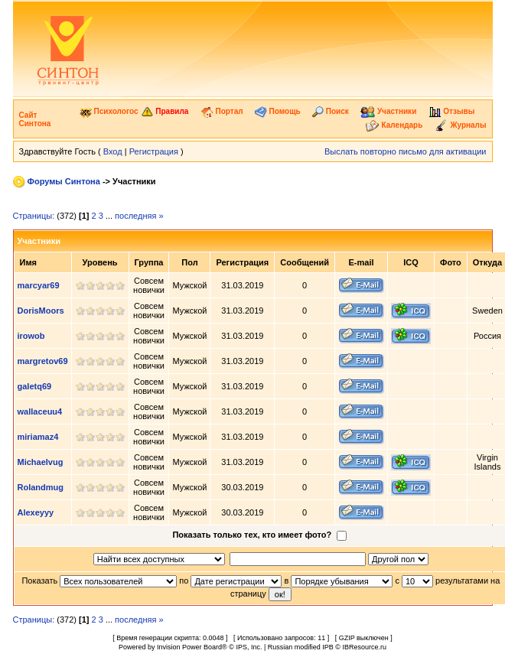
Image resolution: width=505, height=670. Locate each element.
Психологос (109, 111)
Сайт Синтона (35, 119)
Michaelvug (41, 462)
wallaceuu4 (40, 411)
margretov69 (43, 361)
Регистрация (153, 151)
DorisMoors (41, 310)
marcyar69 (39, 285)
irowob (31, 335)
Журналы (461, 125)
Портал (221, 111)
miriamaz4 (38, 436)
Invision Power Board (189, 647)
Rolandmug (41, 487)
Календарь (394, 125)
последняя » (139, 215)
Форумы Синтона (64, 181)
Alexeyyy (36, 512)
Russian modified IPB (301, 647)
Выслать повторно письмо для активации (405, 151)
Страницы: (34, 215)
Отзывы (451, 111)
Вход (112, 151)
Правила (165, 111)
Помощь (278, 111)
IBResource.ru (364, 647)
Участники (388, 111)
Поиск (330, 111)
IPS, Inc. (249, 647)
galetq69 (35, 386)
